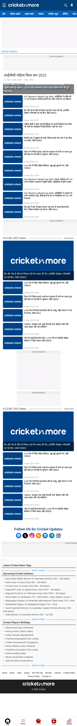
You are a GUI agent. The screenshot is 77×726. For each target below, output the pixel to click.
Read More (69, 84)
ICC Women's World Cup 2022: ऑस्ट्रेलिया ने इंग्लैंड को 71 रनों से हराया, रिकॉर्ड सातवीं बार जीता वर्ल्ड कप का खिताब (47, 130)
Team (19, 705)
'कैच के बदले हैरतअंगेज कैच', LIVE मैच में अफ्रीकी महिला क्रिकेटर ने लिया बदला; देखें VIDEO (46, 371)
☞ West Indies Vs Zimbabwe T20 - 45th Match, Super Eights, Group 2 (37, 629)
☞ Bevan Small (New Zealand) (18, 689)
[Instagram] (32, 568)
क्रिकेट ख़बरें (15, 14)
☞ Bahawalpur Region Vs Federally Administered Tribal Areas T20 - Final (38, 633)
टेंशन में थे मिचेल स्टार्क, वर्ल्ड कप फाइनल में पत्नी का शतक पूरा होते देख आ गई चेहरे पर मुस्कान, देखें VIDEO (48, 185)
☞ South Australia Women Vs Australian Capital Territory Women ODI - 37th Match (37, 641)
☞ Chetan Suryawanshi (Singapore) (20, 675)
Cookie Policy (69, 705)
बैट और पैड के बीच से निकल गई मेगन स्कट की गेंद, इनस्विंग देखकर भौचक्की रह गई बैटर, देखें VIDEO (46, 144)
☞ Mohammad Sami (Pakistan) (18, 660)
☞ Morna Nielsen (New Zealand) (19, 678)
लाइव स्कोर (29, 14)
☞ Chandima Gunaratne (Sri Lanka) (20, 682)
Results (48, 705)
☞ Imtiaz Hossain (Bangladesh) (18, 667)
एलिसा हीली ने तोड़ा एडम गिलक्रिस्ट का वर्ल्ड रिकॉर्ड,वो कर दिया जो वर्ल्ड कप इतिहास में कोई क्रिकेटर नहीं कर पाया (48, 158)
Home (4, 705)
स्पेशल (41, 14)
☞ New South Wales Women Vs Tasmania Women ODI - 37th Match (36, 611)
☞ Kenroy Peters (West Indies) (18, 664)
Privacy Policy (34, 709)
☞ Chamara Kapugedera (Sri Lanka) (21, 671)
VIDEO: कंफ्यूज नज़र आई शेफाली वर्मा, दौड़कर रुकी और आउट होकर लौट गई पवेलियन (46, 358)
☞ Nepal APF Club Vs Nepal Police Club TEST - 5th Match (31, 622)
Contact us (46, 709)
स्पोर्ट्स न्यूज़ (53, 14)
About (12, 705)
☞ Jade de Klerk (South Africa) (18, 693)
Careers (57, 705)
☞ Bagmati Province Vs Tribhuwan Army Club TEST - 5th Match (34, 626)
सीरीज (65, 14)
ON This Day (37, 705)
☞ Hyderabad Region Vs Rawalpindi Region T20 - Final (30, 637)
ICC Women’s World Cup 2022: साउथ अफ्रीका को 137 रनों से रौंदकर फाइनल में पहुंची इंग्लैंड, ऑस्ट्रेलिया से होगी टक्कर (48, 213)
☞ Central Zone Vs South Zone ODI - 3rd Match (26, 618)
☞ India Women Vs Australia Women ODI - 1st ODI (28, 647)
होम (3, 14)
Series (27, 705)
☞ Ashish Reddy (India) (14, 686)
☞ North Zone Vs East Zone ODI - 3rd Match (25, 615)
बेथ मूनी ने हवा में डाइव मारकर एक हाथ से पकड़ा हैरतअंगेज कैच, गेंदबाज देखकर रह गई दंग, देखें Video (46, 240)
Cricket (42, 722)
